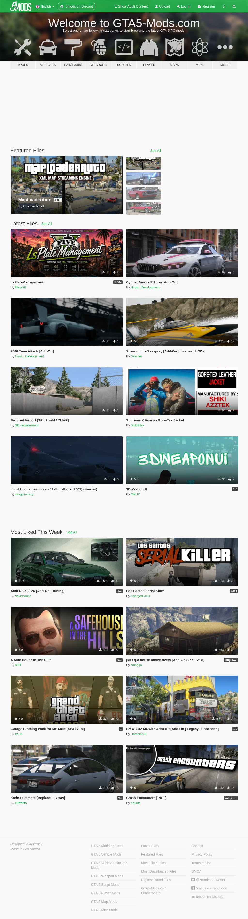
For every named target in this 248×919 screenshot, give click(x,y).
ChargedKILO (140, 596)
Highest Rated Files (156, 880)
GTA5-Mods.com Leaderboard (154, 890)
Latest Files (150, 846)
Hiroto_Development (145, 287)
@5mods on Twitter (208, 880)
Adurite (135, 803)
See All (155, 151)
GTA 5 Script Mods (105, 885)
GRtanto (21, 803)
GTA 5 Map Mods (104, 902)
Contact (197, 846)
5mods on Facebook (209, 888)
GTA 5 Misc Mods (104, 910)
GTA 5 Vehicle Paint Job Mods (109, 865)
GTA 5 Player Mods (105, 893)
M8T (18, 665)
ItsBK (19, 734)
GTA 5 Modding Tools (107, 846)
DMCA (196, 871)
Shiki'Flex (137, 425)
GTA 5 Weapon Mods (107, 876)
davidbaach (23, 596)
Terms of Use (201, 863)
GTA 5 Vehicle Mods (106, 854)
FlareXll (20, 287)
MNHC (135, 494)
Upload (162, 6)
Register (206, 6)
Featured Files (152, 854)
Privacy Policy (201, 854)
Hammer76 (138, 734)
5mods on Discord (207, 897)
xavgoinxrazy (24, 494)
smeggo (136, 665)
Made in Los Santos (25, 849)
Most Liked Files (153, 863)
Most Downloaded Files (159, 871)
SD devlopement (26, 425)
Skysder (136, 356)
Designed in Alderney (26, 844)
